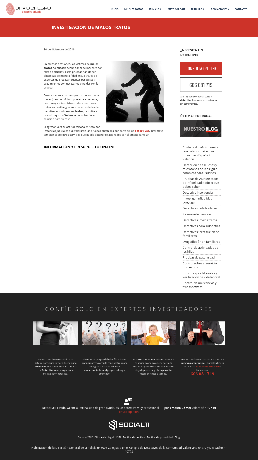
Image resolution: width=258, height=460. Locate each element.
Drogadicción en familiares (201, 242)
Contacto (241, 9)
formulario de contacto (207, 366)
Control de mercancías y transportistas (200, 285)
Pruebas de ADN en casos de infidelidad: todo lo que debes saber (201, 183)
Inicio (115, 9)
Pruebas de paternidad (199, 257)
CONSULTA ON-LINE (201, 68)
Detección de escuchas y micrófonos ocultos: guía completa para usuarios (200, 169)
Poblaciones (219, 9)
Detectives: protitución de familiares (201, 234)
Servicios (155, 9)
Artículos (197, 9)
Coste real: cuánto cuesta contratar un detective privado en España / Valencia (200, 153)
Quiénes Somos (133, 9)
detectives (142, 130)
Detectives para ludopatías (201, 226)
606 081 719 (200, 84)
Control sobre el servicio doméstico (200, 265)
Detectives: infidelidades (200, 208)
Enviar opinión (129, 412)
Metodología (176, 9)
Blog (177, 437)
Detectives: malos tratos (200, 220)
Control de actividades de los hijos (200, 249)
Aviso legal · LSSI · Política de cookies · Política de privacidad (137, 437)
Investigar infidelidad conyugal (197, 200)
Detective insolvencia (198, 192)
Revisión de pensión (197, 214)
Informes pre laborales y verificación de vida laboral (201, 275)
